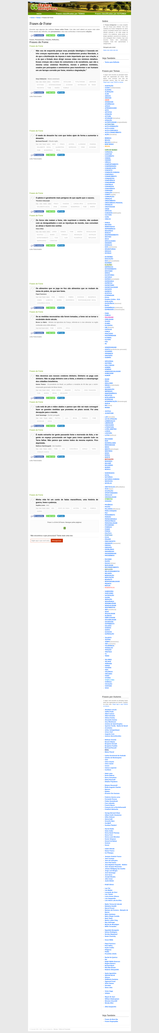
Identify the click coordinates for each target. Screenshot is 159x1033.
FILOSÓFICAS (78, 237)
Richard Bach (109, 965)
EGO (106, 261)
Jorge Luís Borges (111, 871)
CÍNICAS (108, 219)
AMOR (107, 100)
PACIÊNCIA (109, 505)
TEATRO (108, 639)
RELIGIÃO (108, 573)
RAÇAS (107, 563)
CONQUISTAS (109, 178)
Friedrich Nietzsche (111, 809)
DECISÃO (108, 225)
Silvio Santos (109, 983)
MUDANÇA (108, 461)
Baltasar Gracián (110, 740)
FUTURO (108, 339)
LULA (66, 418)
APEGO (107, 106)
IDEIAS (107, 385)
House (107, 845)
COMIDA (39, 300)
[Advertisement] (64, 112)
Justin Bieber (109, 881)
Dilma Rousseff (110, 779)
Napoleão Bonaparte (112, 930)
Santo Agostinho (110, 973)
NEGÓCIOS (109, 481)
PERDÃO (108, 517)
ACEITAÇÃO (109, 86)
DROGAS (108, 251)
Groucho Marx (110, 821)
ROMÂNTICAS (110, 587)
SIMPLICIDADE (110, 617)
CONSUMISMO (110, 182)
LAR (106, 417)
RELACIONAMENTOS (112, 571)
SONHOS (63, 231)
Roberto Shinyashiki (112, 969)
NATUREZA (109, 477)
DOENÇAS (108, 245)
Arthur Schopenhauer (112, 730)
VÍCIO (107, 688)
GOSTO (107, 349)
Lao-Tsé (107, 888)
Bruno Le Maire (41, 322)
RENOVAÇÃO (109, 575)
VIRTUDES (108, 674)
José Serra (108, 875)
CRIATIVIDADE (110, 207)
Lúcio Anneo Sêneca (112, 896)
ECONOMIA (69, 85)
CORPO (107, 194)
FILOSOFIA (109, 325)
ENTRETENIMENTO (42, 237)
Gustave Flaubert (111, 825)
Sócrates (108, 985)
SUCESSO (108, 632)
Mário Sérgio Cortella (112, 916)
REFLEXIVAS (92, 237)
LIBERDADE (92, 82)
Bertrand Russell (41, 141)
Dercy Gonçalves (111, 777)
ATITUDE (108, 116)
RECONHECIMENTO (112, 567)
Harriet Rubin (109, 829)
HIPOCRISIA (109, 361)
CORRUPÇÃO (109, 196)
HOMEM (107, 367)
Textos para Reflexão (112, 62)
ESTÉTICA (108, 293)
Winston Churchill (111, 1001)
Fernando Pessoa (111, 799)
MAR (106, 441)
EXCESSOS (80, 297)
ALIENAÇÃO (109, 92)
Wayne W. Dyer (110, 997)
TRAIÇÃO (108, 650)
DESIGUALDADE (91, 231)
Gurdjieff (108, 823)
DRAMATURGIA (110, 249)
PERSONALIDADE (111, 523)
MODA (107, 453)
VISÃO (107, 676)
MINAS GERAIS (56, 390)
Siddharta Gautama (111, 979)
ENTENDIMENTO (110, 269)
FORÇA (107, 331)
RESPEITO (108, 579)
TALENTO (108, 637)
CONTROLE (109, 184)
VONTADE (108, 686)
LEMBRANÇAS (110, 421)
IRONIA (107, 407)
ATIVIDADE (108, 118)
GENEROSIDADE (111, 347)
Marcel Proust (109, 908)
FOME (49, 88)
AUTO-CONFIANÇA (111, 130)
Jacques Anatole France (113, 856)
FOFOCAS (108, 329)
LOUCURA (108, 433)
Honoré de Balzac (111, 841)
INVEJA (107, 403)
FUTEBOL (108, 337)
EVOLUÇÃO (109, 301)
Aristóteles (108, 728)
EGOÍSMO (108, 263)
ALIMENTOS (49, 300)
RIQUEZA (108, 583)
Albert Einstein (110, 716)
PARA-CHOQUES (111, 511)
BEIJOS (107, 140)
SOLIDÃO (108, 626)
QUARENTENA (60, 147)
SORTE (107, 630)
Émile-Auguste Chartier (113, 787)
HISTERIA (71, 144)
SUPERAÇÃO (109, 634)
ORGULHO (108, 495)
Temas (38, 17)
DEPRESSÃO (72, 147)
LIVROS (54, 231)
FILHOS (107, 321)
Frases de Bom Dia (111, 1019)
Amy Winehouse (110, 722)
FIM (106, 327)
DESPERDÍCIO (70, 300)
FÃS (106, 341)
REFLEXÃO (109, 569)
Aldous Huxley (110, 718)
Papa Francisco (41, 294)
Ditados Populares (111, 781)
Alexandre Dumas (111, 720)
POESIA (107, 531)
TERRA (94, 449)
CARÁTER (108, 154)
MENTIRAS (108, 451)
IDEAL (107, 381)
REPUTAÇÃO (109, 577)
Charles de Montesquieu (113, 757)
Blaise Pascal (109, 752)
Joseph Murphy (110, 877)
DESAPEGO (109, 231)
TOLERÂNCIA (109, 646)
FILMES (107, 323)
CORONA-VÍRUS (78, 203)
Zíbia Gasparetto (110, 1007)
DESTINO (108, 237)
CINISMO (108, 160)
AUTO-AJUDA (109, 128)
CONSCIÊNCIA (73, 449)
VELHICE (108, 661)
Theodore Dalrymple (43, 201)
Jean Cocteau (109, 858)
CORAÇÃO (108, 192)
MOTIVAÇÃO (109, 459)
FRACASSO (109, 333)
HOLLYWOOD (109, 365)
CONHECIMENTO (111, 176)
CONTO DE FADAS (63, 508)
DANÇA (107, 222)
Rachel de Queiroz (111, 957)
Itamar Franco (41, 384)
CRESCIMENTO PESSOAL (114, 203)
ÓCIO (107, 489)
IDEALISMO (109, 383)
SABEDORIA (109, 591)
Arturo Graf (109, 732)
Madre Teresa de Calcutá (113, 904)
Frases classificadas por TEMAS (70, 14)
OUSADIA (108, 501)
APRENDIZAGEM (111, 108)
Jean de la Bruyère (111, 860)
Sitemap (56, 1029)
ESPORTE (108, 289)
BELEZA (107, 142)
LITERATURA (53, 240)
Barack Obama (110, 742)
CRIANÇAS (108, 205)
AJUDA (107, 88)
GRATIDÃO (108, 355)
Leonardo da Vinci (111, 892)
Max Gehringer (110, 922)
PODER (107, 529)
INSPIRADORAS (41, 240)
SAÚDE (107, 597)
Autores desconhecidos (113, 736)
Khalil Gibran (109, 884)
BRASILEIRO (64, 393)
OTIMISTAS (109, 499)
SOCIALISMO (67, 82)
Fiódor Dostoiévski (111, 801)
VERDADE (108, 663)
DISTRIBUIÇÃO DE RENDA (87, 85)
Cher (106, 759)
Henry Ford (109, 835)
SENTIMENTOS (110, 607)
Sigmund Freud (110, 981)
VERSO (107, 665)
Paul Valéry (109, 945)
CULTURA (108, 215)
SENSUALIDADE (110, 605)
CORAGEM (108, 190)
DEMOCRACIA (110, 226)
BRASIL (58, 150)
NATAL (107, 475)
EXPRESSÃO (109, 309)
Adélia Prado (109, 711)
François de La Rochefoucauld (115, 807)
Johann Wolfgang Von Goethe (115, 869)
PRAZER (108, 539)
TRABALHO (109, 648)
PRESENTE (109, 543)
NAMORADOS (109, 473)
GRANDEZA (109, 353)
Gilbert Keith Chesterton (113, 815)
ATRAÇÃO (108, 120)
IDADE (107, 379)
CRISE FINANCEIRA (90, 390)
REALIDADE (109, 565)
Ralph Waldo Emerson (112, 961)
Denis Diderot (109, 775)
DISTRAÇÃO (92, 234)
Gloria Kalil (108, 819)
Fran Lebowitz (110, 803)
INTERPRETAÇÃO (111, 401)
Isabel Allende (110, 849)
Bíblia (107, 750)
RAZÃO (107, 561)
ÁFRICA (68, 328)
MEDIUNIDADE (110, 445)
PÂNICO (62, 144)
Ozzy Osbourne (41, 79)
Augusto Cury (109, 734)
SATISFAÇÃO (109, 595)
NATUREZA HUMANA (112, 479)
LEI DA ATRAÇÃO (111, 419)
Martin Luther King (111, 920)
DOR (106, 247)
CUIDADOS (109, 213)
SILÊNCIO (108, 615)
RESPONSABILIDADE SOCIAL (87, 300)
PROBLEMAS (109, 549)
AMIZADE (108, 98)
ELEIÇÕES (108, 265)
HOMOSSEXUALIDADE (113, 371)
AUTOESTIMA (109, 124)
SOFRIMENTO (109, 624)
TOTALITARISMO (80, 82)
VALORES (108, 659)
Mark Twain (109, 918)
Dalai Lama (108, 773)
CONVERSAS (109, 186)
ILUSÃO (107, 387)
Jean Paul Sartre (110, 862)
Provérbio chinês (111, 954)
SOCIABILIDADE (110, 620)
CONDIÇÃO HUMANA (43, 452)
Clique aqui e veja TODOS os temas (113, 82)
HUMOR (107, 375)
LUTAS (107, 435)
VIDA (52, 508)
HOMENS (108, 369)
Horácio (107, 843)
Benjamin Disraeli (111, 744)
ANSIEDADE (109, 102)
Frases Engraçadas (111, 1021)
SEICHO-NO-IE (110, 975)
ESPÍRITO (108, 291)
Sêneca (107, 977)
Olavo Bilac (40, 229)
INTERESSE (109, 399)
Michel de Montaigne (112, 924)
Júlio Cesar (109, 879)
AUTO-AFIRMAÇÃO (111, 126)
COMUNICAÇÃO (110, 168)
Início (39, 14)
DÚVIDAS (108, 253)
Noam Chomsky (110, 936)
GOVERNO (108, 351)
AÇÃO (107, 134)
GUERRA (39, 511)
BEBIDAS (108, 138)
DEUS (107, 239)
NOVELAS (108, 483)
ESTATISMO (40, 85)
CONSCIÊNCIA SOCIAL (43, 303)
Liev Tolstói (109, 894)
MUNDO (52, 234)
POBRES (71, 297)
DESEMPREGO (48, 150)
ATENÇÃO (108, 114)
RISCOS (107, 585)
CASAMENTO (109, 156)
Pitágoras (108, 950)
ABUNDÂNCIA (92, 297)
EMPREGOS (109, 267)
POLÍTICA (77, 390)
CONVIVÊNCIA (110, 188)
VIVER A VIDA (109, 680)
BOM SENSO (109, 144)
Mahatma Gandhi (110, 906)
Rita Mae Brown (110, 967)
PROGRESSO (109, 551)
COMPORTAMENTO (111, 164)
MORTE (107, 457)
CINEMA (107, 158)
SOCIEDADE (40, 421)
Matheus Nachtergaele (43, 446)
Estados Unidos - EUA (112, 299)
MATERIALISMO (110, 443)
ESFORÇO (108, 277)
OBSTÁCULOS (110, 487)
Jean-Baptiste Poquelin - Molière (116, 864)
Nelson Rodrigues (111, 932)
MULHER (108, 463)
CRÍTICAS (108, 211)
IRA (106, 405)
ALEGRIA (108, 90)
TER (106, 644)
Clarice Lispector (111, 768)
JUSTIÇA (108, 411)
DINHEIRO (68, 390)
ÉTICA (107, 297)
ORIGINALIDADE (110, 497)
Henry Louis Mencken (112, 837)
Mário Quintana (110, 914)
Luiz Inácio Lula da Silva (113, 900)
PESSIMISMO (109, 525)
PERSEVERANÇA (111, 519)
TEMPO (107, 641)
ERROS (107, 273)
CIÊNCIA (108, 162)
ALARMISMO (82, 144)
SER (106, 609)
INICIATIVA (108, 395)
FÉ (106, 344)
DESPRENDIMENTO (111, 235)
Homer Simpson (110, 839)
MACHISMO (109, 439)
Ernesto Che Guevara (112, 793)
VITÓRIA (108, 678)
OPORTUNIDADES (111, 493)
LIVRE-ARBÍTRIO (111, 429)
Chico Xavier (109, 763)
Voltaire (107, 993)
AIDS (63, 449)
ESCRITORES (109, 275)
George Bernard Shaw (112, 813)
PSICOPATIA (40, 88)
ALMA (66, 237)
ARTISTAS (108, 112)
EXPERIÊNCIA (110, 307)
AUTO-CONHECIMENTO (113, 132)
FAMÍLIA (108, 315)
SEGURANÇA (109, 601)
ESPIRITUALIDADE (111, 287)
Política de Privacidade (64, 1029)
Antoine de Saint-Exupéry (113, 724)
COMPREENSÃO (110, 166)
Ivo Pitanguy (109, 853)
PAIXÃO (107, 507)
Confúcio (108, 770)
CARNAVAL (109, 152)
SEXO (107, 611)
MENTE (107, 449)
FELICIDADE (109, 317)
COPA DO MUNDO (111, 150)
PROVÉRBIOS (109, 555)
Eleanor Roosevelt (111, 785)
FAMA (107, 313)
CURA (107, 217)
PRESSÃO (108, 547)
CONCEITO (108, 170)
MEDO (54, 144)
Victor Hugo (109, 991)
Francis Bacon (110, 805)
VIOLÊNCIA (109, 672)
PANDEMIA (93, 144)
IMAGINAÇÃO (78, 234)
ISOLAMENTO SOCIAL (44, 147)
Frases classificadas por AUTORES (110, 14)
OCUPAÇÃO (109, 491)
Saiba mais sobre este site (110, 50)
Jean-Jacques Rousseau (113, 866)
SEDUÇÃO (108, 599)
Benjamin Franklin (111, 746)
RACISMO (108, 559)
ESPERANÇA (109, 281)
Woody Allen (109, 1003)
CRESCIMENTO (110, 200)
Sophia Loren (40, 505)
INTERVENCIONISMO (55, 85)
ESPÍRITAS (108, 283)
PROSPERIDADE (110, 553)
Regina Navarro (110, 963)
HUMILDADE (109, 373)
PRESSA (108, 545)
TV (106, 654)
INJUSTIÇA (40, 234)
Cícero (107, 766)
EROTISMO (109, 271)
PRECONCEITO (110, 541)
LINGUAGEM (109, 425)
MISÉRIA (57, 88)
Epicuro (107, 789)
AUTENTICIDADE (111, 122)
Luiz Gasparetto (110, 898)
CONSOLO (64, 234)
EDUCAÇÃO (109, 259)
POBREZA (66, 88)
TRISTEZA (108, 652)
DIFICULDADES (110, 241)
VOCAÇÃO (108, 684)
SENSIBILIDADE (110, 603)
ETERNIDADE (109, 295)
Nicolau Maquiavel (111, 934)
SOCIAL (50, 421)
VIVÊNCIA (108, 682)
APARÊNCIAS (109, 104)
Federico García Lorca (112, 797)
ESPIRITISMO (109, 285)
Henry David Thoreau (112, 833)
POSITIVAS (108, 535)
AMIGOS (108, 96)
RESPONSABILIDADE (112, 581)
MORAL (107, 455)
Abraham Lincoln (111, 710)
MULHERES (109, 465)
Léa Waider (108, 890)
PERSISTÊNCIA (110, 521)
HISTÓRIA (76, 508)
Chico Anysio (109, 762)
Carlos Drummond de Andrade (115, 755)
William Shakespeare (112, 999)
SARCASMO (109, 593)
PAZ (106, 513)
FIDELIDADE (109, 319)
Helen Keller (109, 831)
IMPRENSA (108, 391)
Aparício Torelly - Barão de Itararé (116, 726)
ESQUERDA (55, 82)
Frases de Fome (40, 23)
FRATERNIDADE (110, 335)
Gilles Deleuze (110, 817)
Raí (106, 959)
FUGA (56, 237)
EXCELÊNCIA (109, 303)
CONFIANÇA (109, 174)
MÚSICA (107, 469)
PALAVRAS (109, 509)
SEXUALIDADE (110, 613)
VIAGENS (108, 667)
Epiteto (107, 791)
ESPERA (108, 279)
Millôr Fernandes (110, 926)
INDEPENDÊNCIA (111, 393)
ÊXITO (107, 305)
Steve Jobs (108, 987)
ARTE (107, 110)
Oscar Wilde (109, 940)
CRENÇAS (108, 199)
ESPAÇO (84, 449)
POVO (107, 537)
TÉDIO (107, 656)
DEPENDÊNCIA (110, 229)
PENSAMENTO (110, 515)
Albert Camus (109, 714)
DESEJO (108, 233)
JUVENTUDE (109, 413)
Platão (107, 952)
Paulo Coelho (109, 947)
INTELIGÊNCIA (110, 397)
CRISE (83, 147)
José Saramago (41, 415)
